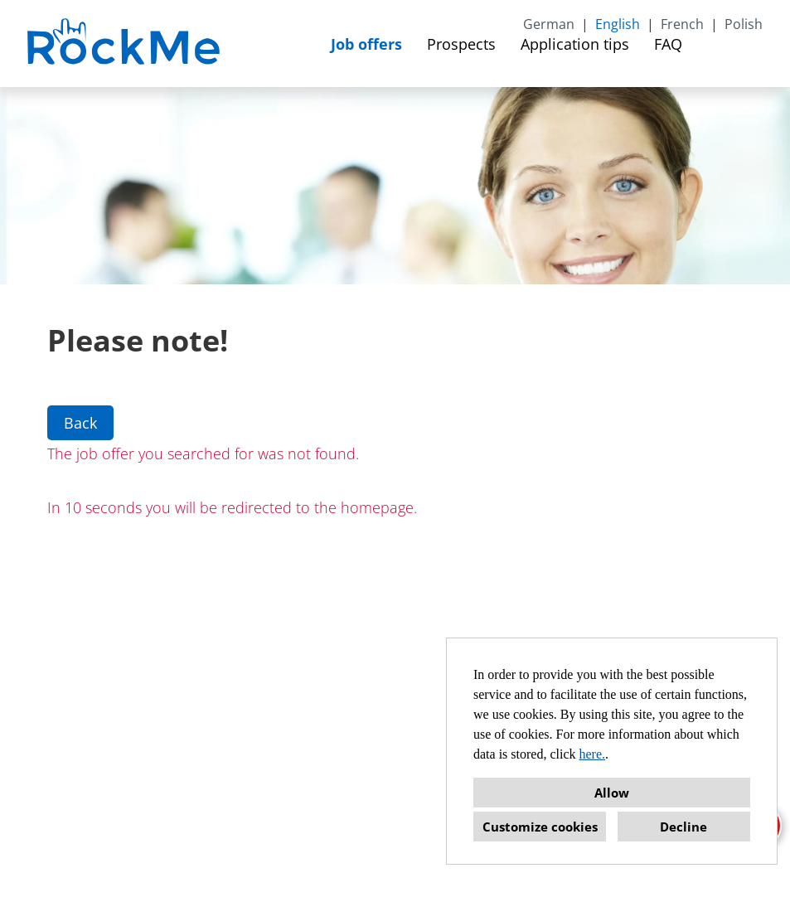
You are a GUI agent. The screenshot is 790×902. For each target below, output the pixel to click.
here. (592, 754)
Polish (744, 24)
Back (80, 423)
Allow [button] (611, 792)
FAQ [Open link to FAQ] (668, 44)
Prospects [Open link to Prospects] (461, 44)
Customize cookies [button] (540, 826)
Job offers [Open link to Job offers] (366, 44)
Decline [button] (683, 826)
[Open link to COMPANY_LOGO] (125, 43)
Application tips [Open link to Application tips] (575, 44)
